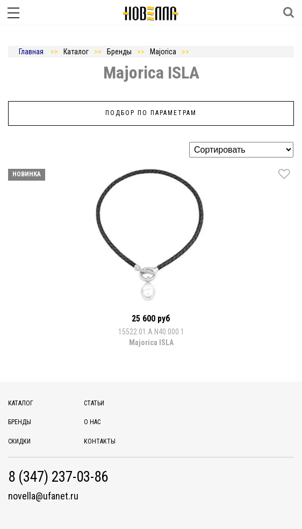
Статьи (94, 403)
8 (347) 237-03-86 (58, 477)
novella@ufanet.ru (43, 496)
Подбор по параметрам (151, 113)
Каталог (20, 403)
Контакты (100, 441)
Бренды (19, 422)
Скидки (19, 441)
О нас (92, 422)
